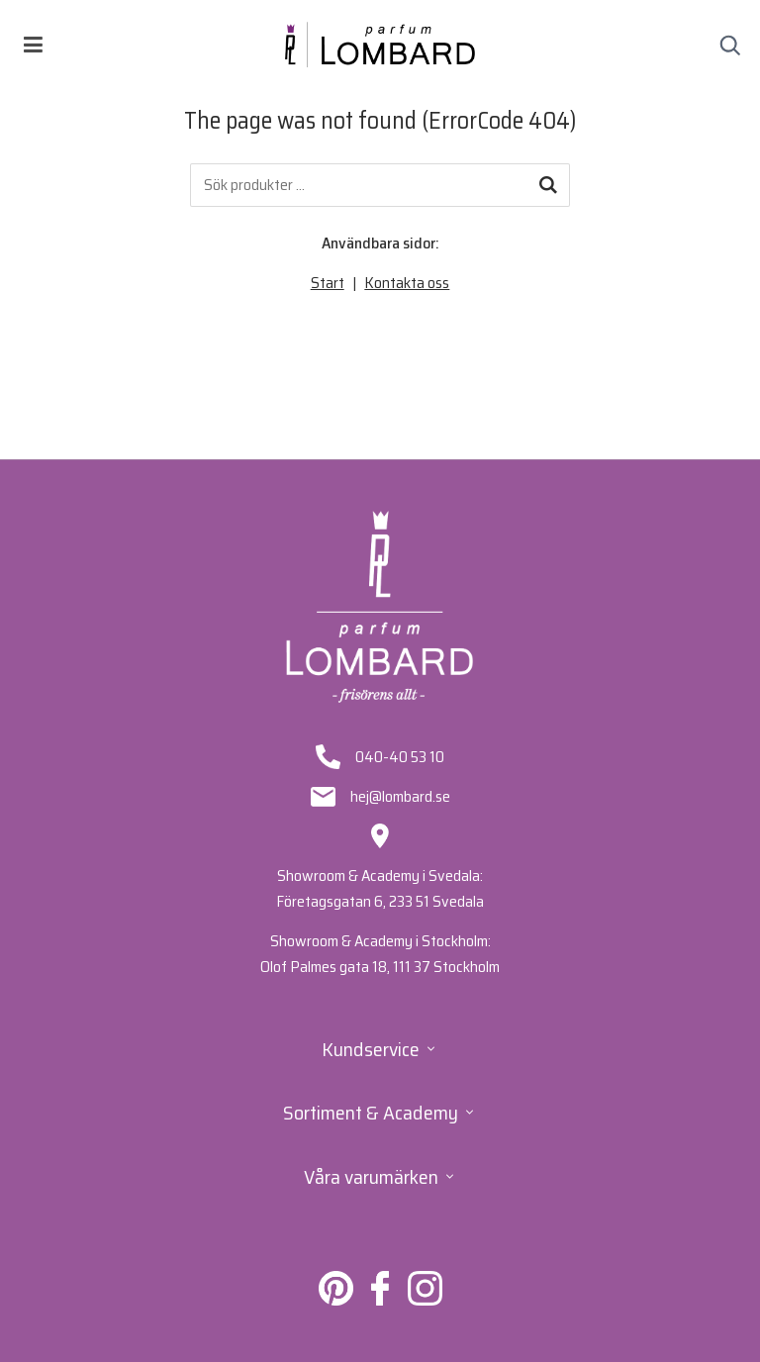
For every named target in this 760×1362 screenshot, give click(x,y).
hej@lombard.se (400, 797)
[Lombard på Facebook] (380, 1300)
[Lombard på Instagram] (425, 1300)
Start (327, 282)
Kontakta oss (406, 282)
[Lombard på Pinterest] (336, 1300)
